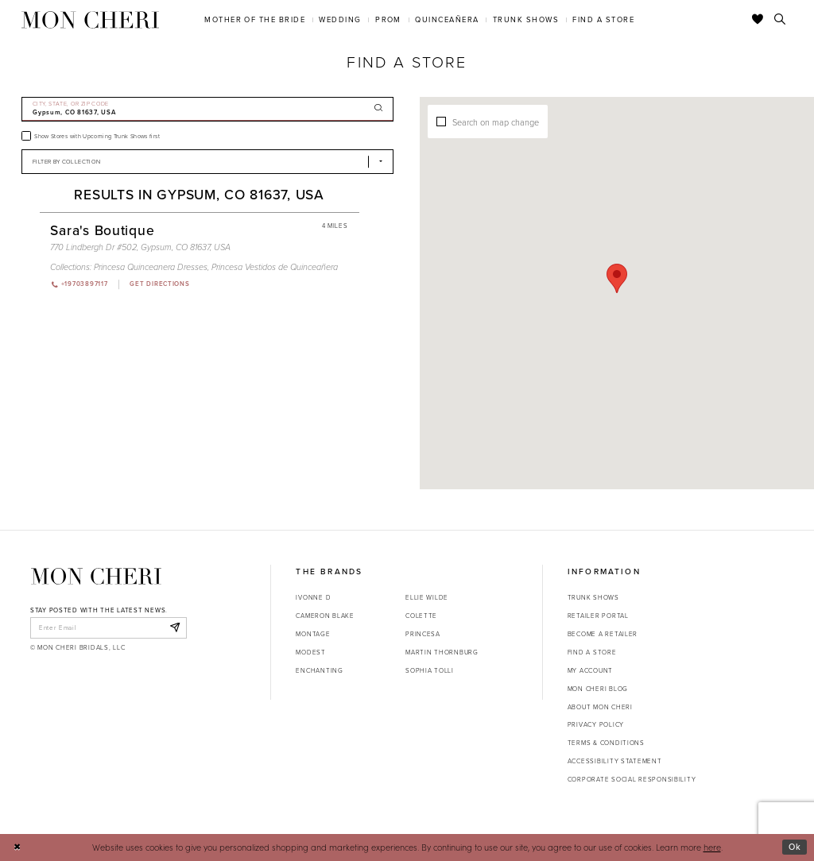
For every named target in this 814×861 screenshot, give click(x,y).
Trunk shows (593, 597)
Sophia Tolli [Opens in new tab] (429, 670)
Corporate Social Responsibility (632, 779)
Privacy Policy (596, 724)
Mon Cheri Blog (598, 688)
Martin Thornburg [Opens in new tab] (442, 652)
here (712, 847)
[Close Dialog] (17, 847)
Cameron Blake (325, 615)
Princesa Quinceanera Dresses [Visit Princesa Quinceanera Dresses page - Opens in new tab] (150, 267)
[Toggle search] (780, 19)
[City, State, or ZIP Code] (207, 109)
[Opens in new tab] (159, 284)
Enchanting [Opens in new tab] (319, 670)
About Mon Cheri (600, 707)
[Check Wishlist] (758, 19)
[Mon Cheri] (96, 576)
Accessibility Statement (615, 761)
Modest (310, 652)
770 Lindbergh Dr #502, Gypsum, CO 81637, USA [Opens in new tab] (140, 247)
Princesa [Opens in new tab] (422, 634)
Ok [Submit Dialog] (795, 846)
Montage (313, 634)
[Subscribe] (174, 627)
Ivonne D (313, 597)
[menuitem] (255, 19)
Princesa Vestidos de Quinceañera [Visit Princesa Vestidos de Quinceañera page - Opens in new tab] (274, 267)
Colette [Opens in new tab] (421, 615)
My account (590, 670)
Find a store (592, 652)
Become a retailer (603, 634)
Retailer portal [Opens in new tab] (598, 615)
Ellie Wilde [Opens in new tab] (426, 597)
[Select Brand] (207, 161)
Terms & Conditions (606, 742)
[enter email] (108, 627)
